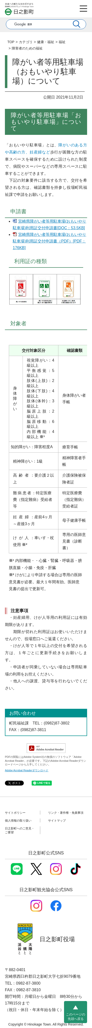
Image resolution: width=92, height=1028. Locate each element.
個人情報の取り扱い (18, 820)
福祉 (62, 42)
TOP (10, 42)
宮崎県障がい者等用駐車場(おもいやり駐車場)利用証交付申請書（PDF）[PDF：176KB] (49, 241)
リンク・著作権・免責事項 (65, 812)
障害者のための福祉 (27, 48)
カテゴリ (26, 42)
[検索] (40, 24)
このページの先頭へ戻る (75, 1017)
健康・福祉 (45, 42)
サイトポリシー (15, 812)
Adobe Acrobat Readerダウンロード (26, 770)
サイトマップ (57, 820)
